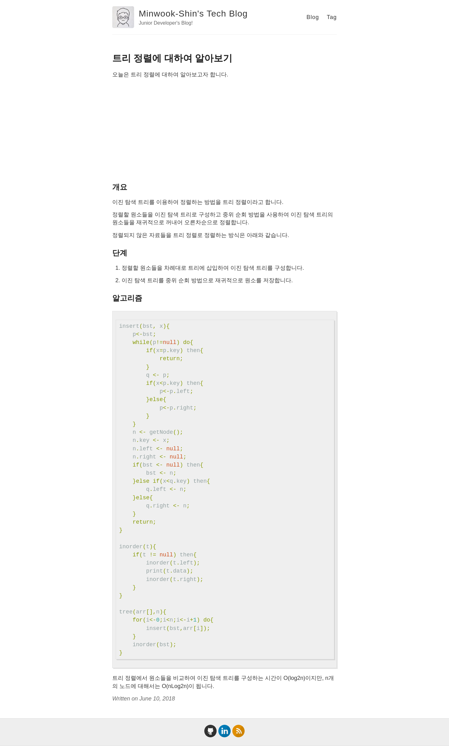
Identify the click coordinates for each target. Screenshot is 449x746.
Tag (332, 17)
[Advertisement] (224, 129)
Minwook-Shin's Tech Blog (193, 13)
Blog (313, 17)
